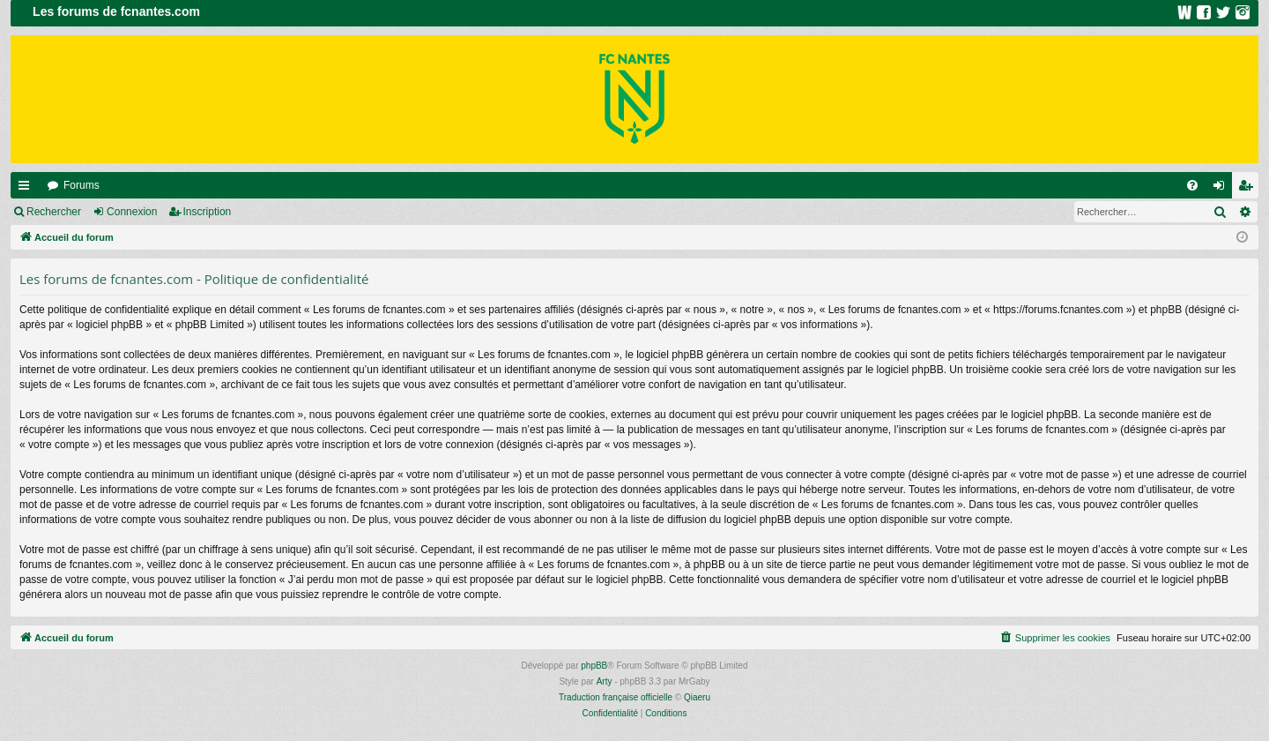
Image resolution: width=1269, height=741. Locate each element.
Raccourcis (27, 188)
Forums (81, 185)
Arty (604, 681)
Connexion (132, 212)
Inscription (207, 212)
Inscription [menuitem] (1249, 188)
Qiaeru (697, 697)
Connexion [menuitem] (1222, 188)
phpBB (594, 665)
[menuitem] (1192, 185)
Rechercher (53, 212)
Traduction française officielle (615, 697)
